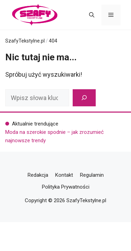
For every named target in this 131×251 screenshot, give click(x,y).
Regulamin (92, 175)
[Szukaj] (84, 97)
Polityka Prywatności (65, 187)
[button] (91, 15)
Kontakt (64, 175)
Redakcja (38, 175)
